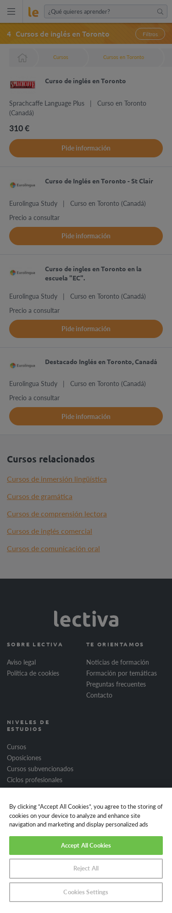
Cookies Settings (85, 892)
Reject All (86, 868)
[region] (86, 850)
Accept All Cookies (86, 845)
